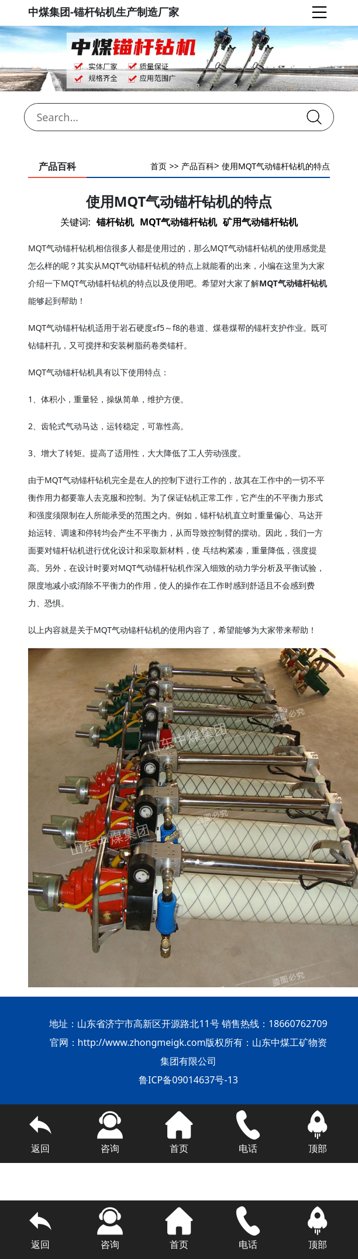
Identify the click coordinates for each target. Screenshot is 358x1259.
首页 (158, 166)
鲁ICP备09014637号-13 (188, 1079)
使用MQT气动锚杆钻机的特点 (276, 166)
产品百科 (197, 166)
